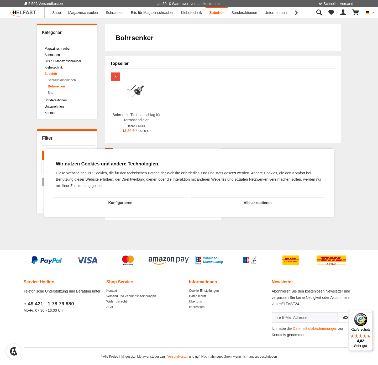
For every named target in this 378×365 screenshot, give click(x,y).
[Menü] (369, 313)
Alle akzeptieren (258, 203)
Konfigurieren (120, 203)
